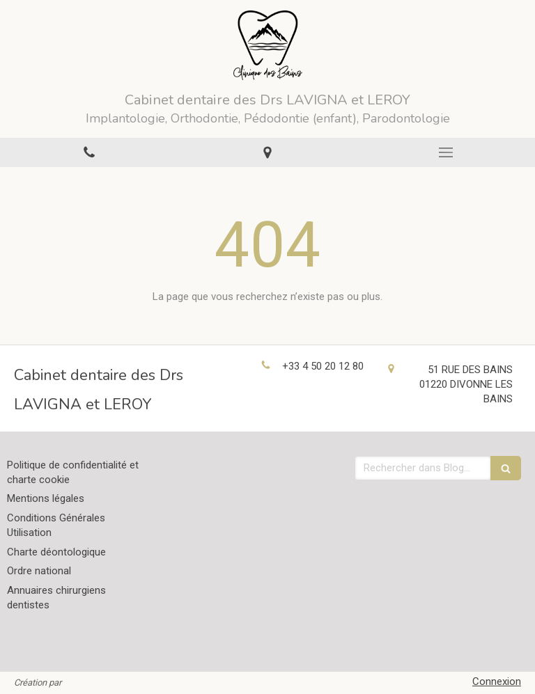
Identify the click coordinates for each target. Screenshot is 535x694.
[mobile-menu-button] (446, 152)
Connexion (496, 681)
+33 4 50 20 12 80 (323, 366)
